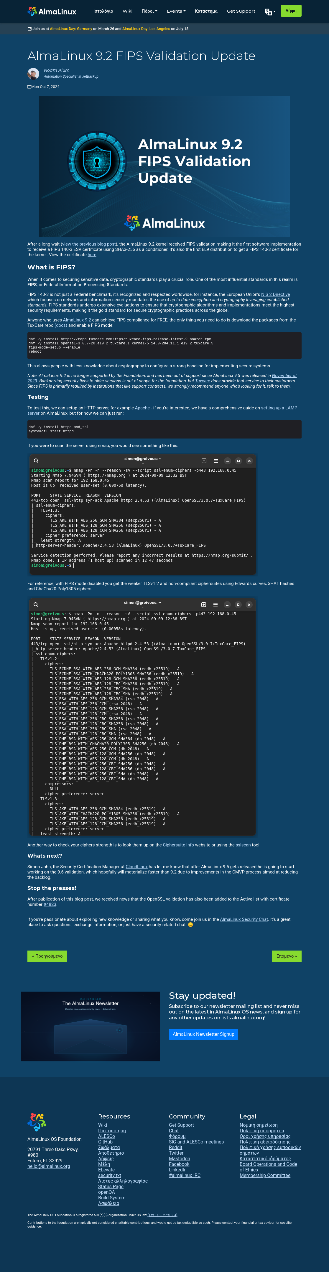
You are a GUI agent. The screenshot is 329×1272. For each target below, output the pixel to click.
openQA (106, 1192)
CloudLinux (136, 866)
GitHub (105, 1142)
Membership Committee (265, 1175)
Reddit (175, 1147)
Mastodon (179, 1158)
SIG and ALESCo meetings (196, 1142)
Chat (174, 1130)
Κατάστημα (206, 11)
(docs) (61, 325)
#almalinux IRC (184, 1175)
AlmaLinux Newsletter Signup (203, 1034)
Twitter (176, 1153)
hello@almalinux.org (48, 1166)
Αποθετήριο (111, 1153)
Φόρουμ (177, 1136)
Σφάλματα (109, 1147)
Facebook (179, 1164)
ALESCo (106, 1136)
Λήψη (291, 10)
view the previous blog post (89, 244)
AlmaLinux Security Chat (244, 919)
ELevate (106, 1170)
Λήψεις (106, 1158)
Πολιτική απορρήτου (262, 1130)
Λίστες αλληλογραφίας (123, 1181)
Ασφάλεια (108, 1203)
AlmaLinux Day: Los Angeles (146, 28)
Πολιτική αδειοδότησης (265, 1142)
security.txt (109, 1175)
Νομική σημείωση (259, 1125)
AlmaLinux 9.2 (77, 320)
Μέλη (104, 1164)
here (92, 254)
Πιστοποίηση (112, 1130)
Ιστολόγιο (103, 11)
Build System (112, 1198)
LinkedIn (178, 1170)
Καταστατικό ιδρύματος (265, 1158)
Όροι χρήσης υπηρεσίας (265, 1136)
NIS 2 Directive (275, 294)
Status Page (111, 1186)
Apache (142, 408)
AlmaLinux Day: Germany (71, 28)
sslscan (243, 845)
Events (174, 11)
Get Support (241, 11)
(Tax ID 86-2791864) (162, 1215)
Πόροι (148, 11)
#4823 (50, 904)
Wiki (127, 11)
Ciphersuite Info (178, 845)
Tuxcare (202, 381)
